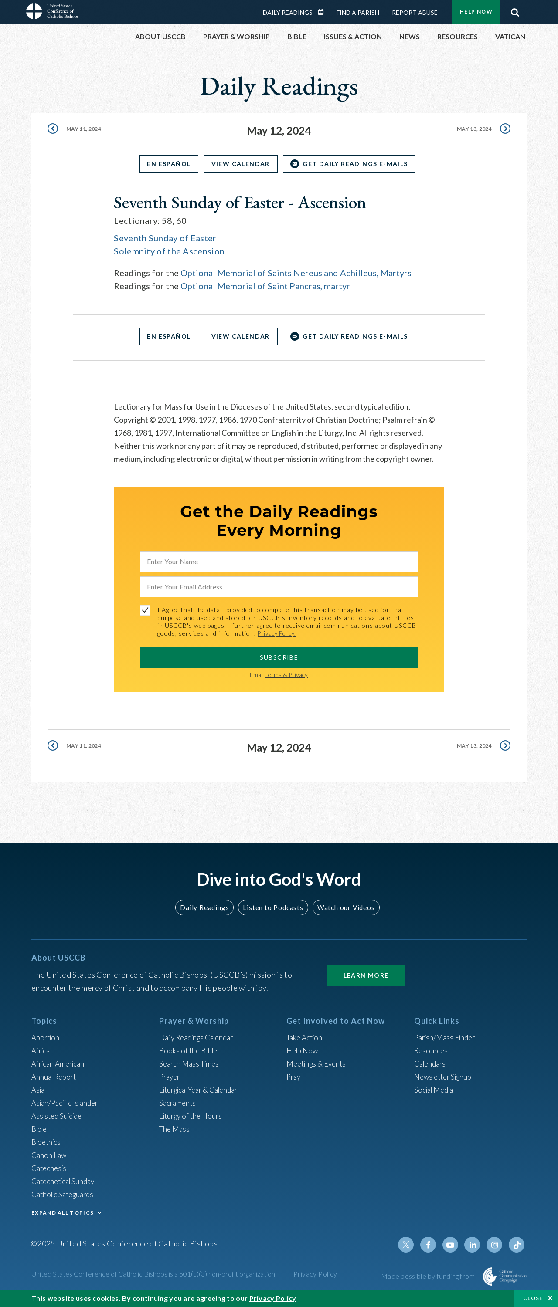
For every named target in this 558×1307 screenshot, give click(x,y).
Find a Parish (358, 12)
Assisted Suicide (59, 1116)
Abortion (46, 1037)
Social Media (436, 1089)
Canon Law (49, 1155)
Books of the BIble (190, 1050)
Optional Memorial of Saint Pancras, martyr (265, 286)
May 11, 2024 (85, 130)
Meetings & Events (318, 1063)
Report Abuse (415, 12)
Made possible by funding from (428, 1276)
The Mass (175, 1129)
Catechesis (50, 1168)
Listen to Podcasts (272, 907)
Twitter (412, 1245)
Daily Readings (288, 12)
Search (514, 10)
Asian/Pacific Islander (67, 1102)
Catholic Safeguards (65, 1194)
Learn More (366, 975)
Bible (40, 1129)
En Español (164, 163)
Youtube (454, 1245)
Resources (432, 1050)
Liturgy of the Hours (193, 1116)
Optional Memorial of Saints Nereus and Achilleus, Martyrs (296, 272)
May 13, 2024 (472, 130)
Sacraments (178, 1102)
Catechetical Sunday (65, 1181)
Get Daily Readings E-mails (359, 163)
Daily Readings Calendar (323, 12)
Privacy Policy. (279, 633)
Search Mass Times (191, 1063)
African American (60, 1063)
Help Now (476, 11)
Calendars (431, 1063)
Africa (41, 1050)
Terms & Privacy (286, 674)
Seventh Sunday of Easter (165, 238)
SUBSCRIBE (279, 656)
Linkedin (475, 1245)
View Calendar (240, 163)
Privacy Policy (315, 1274)
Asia (38, 1089)
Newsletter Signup (446, 1076)
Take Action (305, 1037)
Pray (294, 1076)
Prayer (170, 1076)
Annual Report (55, 1076)
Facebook (433, 1245)
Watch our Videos (342, 907)
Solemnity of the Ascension (169, 251)
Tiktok (517, 1245)
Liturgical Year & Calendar (203, 1089)
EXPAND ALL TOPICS (62, 1212)
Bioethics (47, 1142)
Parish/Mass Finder (447, 1037)
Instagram (496, 1245)
